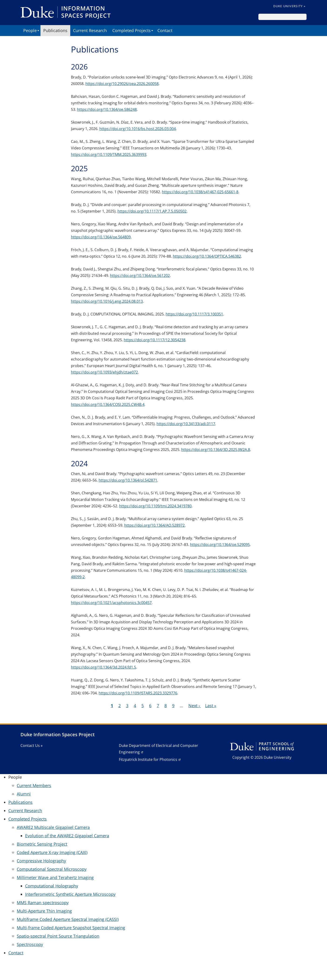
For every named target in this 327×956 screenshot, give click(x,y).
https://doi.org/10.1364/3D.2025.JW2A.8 (215, 449)
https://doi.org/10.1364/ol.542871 (128, 480)
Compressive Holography (41, 861)
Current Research (90, 30)
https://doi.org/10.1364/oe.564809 (101, 237)
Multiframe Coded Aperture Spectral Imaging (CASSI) (68, 919)
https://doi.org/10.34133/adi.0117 (186, 423)
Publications (55, 30)
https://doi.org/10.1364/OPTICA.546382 (207, 256)
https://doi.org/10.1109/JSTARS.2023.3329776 (138, 693)
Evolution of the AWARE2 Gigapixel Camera (67, 835)
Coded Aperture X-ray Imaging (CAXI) (52, 852)
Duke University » (289, 6)
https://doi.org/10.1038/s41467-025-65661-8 (200, 191)
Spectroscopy (30, 944)
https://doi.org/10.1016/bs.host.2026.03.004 (137, 128)
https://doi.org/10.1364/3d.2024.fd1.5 (103, 667)
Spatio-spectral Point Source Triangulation (58, 936)
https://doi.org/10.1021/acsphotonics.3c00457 (111, 602)
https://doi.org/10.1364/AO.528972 (154, 525)
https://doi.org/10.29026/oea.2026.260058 (122, 83)
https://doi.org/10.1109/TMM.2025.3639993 (108, 154)
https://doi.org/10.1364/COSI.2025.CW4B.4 (107, 404)
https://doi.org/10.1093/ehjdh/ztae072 (104, 372)
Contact (164, 30)
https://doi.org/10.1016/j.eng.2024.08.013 (107, 301)
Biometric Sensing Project (42, 844)
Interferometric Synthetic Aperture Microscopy (70, 894)
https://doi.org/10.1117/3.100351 (194, 314)
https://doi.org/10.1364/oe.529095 (220, 544)
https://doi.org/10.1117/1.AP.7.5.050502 (152, 211)
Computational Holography (51, 886)
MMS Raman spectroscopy (43, 902)
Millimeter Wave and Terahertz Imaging (55, 877)
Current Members (34, 785)
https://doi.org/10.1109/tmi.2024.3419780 (155, 506)
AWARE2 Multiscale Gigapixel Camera (53, 827)
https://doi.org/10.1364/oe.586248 (107, 109)
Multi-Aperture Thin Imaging (44, 911)
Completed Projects (131, 30)
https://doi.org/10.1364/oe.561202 (140, 275)
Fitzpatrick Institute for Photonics (148, 759)
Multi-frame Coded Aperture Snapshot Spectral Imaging (71, 927)
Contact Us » (31, 745)
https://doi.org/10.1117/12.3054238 (154, 339)
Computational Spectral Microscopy (52, 869)
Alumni (24, 794)
